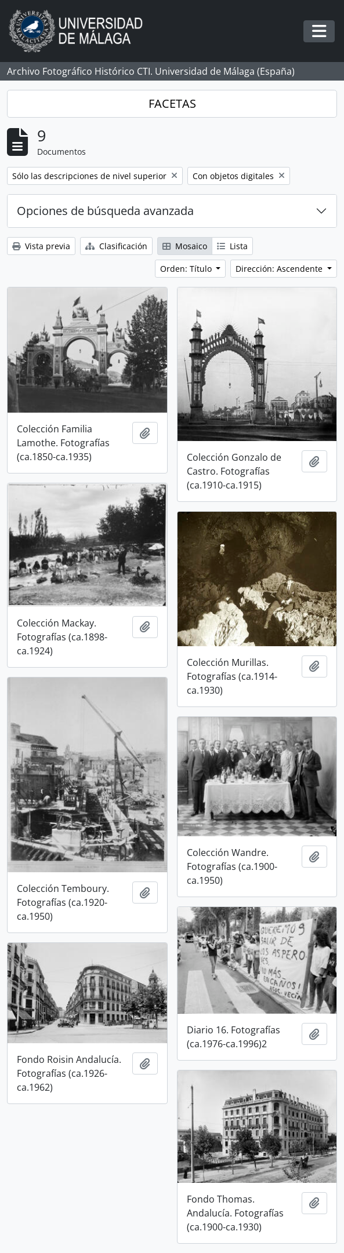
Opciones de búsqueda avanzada (105, 210)
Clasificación (116, 246)
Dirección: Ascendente (280, 268)
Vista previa (41, 246)
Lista (232, 246)
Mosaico (184, 246)
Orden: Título (187, 268)
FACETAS (172, 103)
